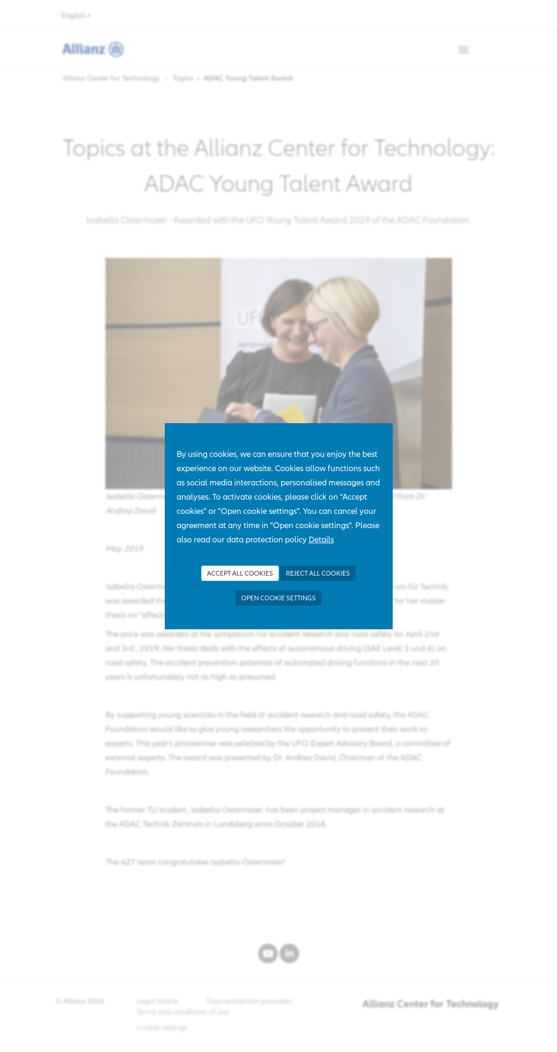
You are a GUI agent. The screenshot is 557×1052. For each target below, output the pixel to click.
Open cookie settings (278, 598)
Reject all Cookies (318, 573)
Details (321, 539)
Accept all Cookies (240, 573)
